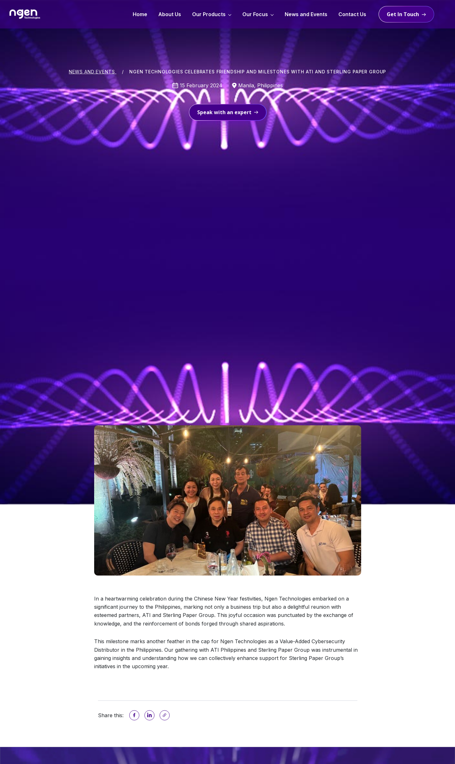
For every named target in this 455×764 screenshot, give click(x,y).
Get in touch (403, 14)
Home (140, 14)
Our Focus (255, 14)
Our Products (209, 14)
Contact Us (352, 14)
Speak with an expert (227, 112)
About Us (169, 14)
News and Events (306, 14)
